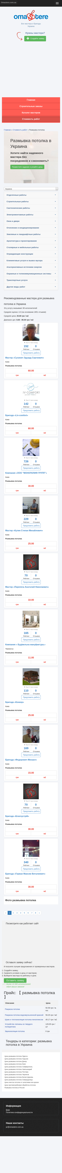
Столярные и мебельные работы (23, 247)
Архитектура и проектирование (22, 241)
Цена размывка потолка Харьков (16, 1059)
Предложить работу (31, 353)
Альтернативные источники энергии (24, 267)
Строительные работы (18, 201)
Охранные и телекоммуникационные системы (29, 274)
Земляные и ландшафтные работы (23, 234)
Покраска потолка (12, 1009)
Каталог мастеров (31, 113)
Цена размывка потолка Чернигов (17, 1074)
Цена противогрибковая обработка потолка (20, 1085)
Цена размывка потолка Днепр (16, 1061)
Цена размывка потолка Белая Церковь (19, 1077)
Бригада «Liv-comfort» (16, 415)
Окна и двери (13, 221)
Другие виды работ (16, 287)
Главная (31, 100)
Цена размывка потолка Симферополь (19, 1067)
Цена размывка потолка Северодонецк (19, 1080)
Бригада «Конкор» (14, 702)
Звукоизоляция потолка (15, 1031)
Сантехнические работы (18, 208)
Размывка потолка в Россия (15, 1088)
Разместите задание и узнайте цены (27, 167)
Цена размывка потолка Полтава (16, 1072)
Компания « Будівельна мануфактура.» (25, 644)
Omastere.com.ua (8, 2)
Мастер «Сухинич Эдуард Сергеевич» (24, 358)
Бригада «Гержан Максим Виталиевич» (25, 874)
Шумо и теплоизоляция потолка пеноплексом (24, 1020)
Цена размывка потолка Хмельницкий (18, 1069)
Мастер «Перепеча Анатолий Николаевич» (27, 587)
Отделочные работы (16, 195)
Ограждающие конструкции (20, 254)
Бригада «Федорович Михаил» (21, 760)
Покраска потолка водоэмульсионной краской (24, 1015)
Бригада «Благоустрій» (17, 816)
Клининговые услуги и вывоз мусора (24, 260)
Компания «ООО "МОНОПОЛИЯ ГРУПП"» (26, 473)
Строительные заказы (31, 106)
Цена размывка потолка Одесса (16, 1056)
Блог (8, 1110)
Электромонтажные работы (20, 214)
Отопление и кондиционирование (23, 228)
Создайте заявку (35, 39)
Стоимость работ (31, 119)
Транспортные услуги (17, 280)
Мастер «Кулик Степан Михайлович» (24, 530)
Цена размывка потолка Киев (15, 1064)
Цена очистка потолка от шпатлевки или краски (22, 1082)
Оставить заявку (15, 980)
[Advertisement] (24, 70)
